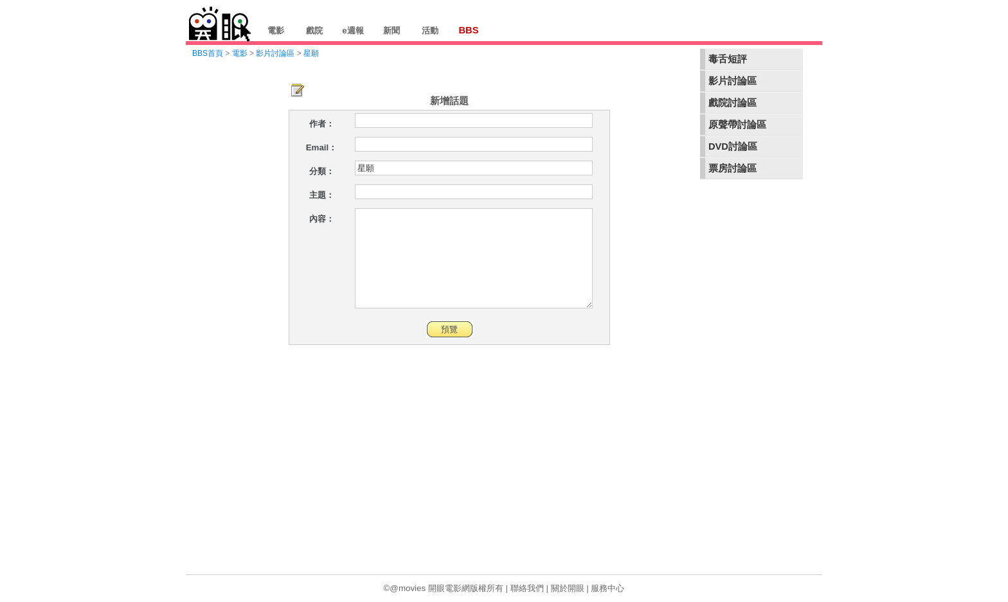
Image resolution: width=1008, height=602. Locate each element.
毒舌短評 (727, 59)
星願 (311, 53)
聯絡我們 (527, 588)
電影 (275, 30)
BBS (469, 30)
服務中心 (607, 588)
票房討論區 (732, 168)
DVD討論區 (732, 146)
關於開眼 (567, 588)
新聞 (391, 30)
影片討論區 (732, 81)
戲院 (314, 30)
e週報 (352, 30)
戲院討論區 (732, 103)
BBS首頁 (207, 53)
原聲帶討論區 (737, 125)
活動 (430, 30)
